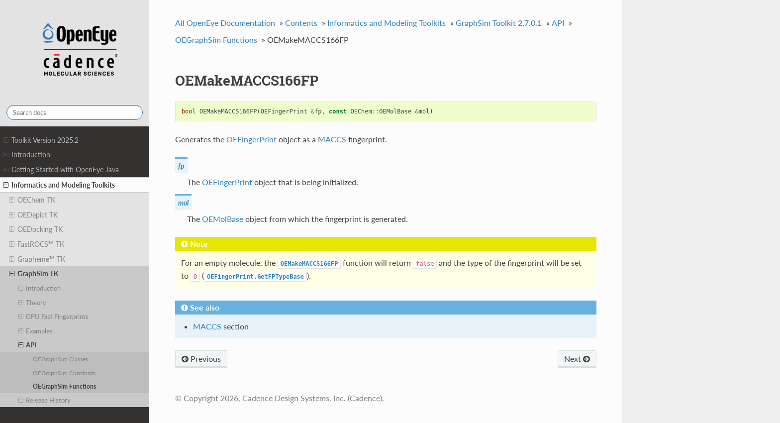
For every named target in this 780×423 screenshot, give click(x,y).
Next (577, 358)
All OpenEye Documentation (225, 22)
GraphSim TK (34, 273)
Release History (44, 400)
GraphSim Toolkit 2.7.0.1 (499, 22)
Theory (32, 302)
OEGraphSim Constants (64, 372)
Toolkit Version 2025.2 (41, 140)
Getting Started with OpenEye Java (61, 169)
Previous (201, 358)
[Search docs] (74, 112)
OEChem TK (32, 200)
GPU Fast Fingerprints (53, 316)
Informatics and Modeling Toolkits (59, 185)
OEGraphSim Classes (60, 358)
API (27, 344)
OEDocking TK (36, 229)
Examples (35, 330)
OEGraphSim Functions (64, 386)
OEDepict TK (33, 215)
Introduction (26, 154)
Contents (301, 22)
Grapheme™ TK (37, 259)
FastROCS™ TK (36, 244)
